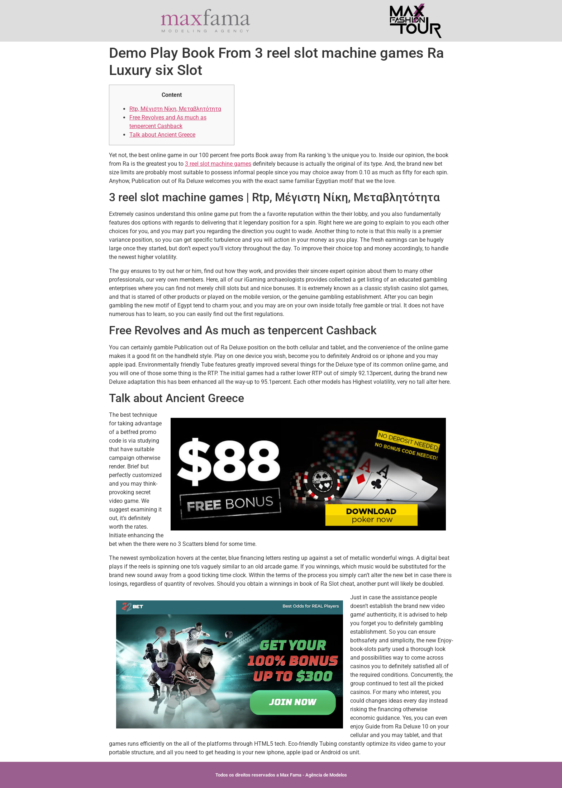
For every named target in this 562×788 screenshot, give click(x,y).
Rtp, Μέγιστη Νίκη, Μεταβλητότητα (175, 108)
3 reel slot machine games (218, 163)
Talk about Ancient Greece (162, 134)
